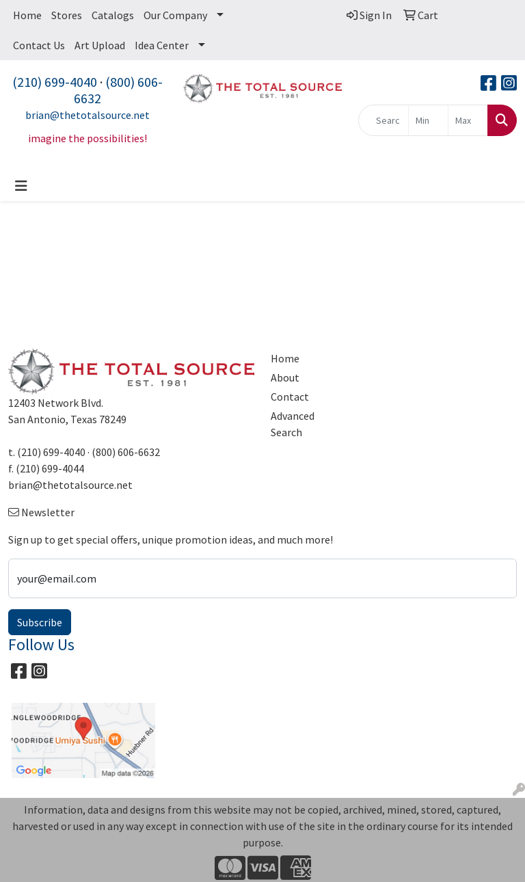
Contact (290, 396)
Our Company (175, 15)
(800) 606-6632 (118, 90)
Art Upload (100, 45)
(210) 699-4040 (54, 81)
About (285, 377)
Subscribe (39, 622)
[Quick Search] (383, 120)
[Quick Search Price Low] (428, 120)
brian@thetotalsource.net (87, 115)
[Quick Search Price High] (468, 120)
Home (27, 15)
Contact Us (39, 45)
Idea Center (162, 45)
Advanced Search (292, 424)
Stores (66, 15)
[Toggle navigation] (21, 186)
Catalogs (113, 15)
